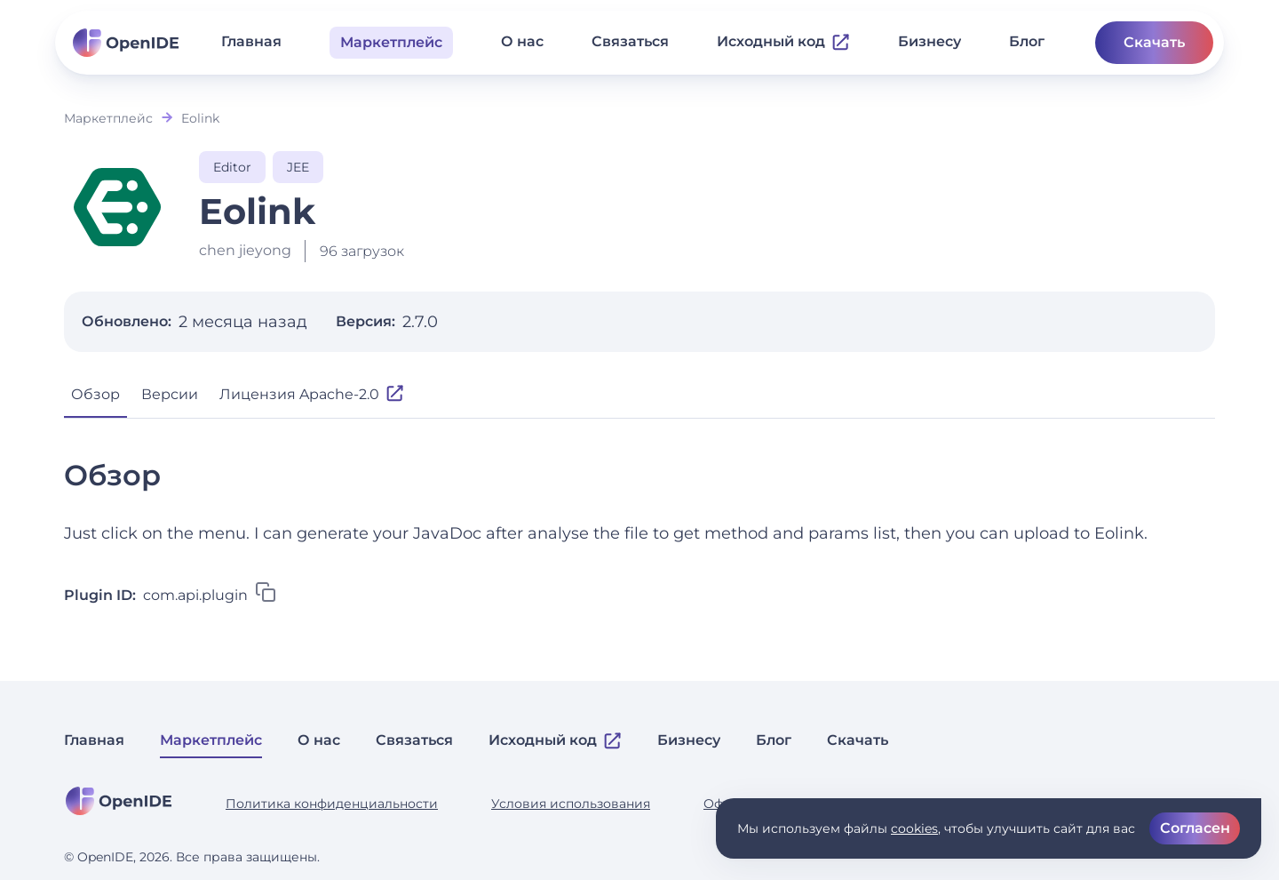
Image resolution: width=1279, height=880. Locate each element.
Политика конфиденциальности (332, 804)
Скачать (1154, 42)
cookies (914, 828)
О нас (522, 41)
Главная (251, 41)
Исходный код (783, 42)
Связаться (630, 41)
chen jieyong (245, 250)
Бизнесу (929, 41)
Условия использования (570, 804)
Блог (1027, 41)
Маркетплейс (108, 118)
